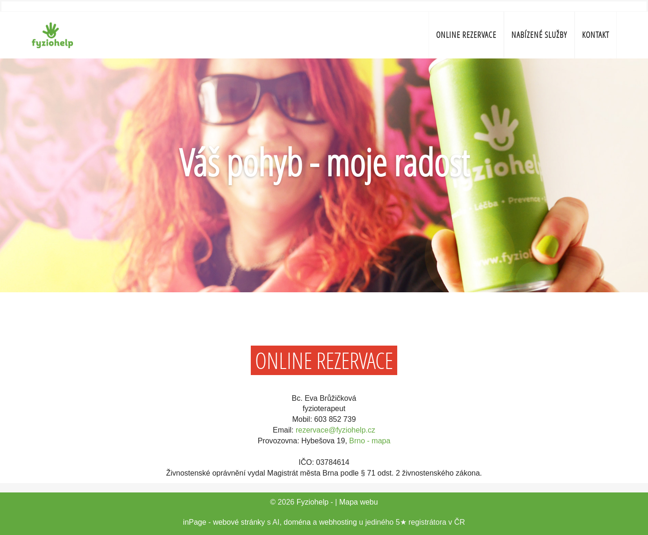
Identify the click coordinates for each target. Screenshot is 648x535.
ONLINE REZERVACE (466, 34)
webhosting (338, 522)
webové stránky (239, 522)
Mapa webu (358, 502)
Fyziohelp (312, 502)
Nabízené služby (539, 34)
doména (297, 522)
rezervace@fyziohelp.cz (335, 430)
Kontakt (595, 34)
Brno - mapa (369, 441)
